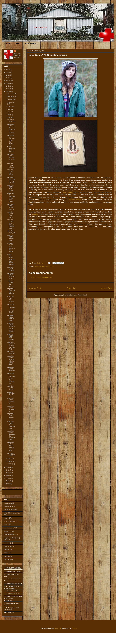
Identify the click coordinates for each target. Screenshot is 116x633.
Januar (10, 464)
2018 (7, 78)
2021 (7, 69)
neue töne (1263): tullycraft (10, 387)
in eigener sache (9, 534)
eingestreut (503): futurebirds (11, 408)
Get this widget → (9, 612)
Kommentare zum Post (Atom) (75, 295)
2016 (7, 83)
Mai (9, 115)
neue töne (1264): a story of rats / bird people (11, 345)
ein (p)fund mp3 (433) (11, 454)
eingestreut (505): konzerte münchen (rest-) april (11, 360)
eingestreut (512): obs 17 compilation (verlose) (11, 128)
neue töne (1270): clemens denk (10, 238)
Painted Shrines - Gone (12, 591)
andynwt (58, 628)
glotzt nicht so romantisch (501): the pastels (11, 140)
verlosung (7, 543)
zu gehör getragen (9, 521)
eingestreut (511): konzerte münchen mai (11, 157)
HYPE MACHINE (13, 568)
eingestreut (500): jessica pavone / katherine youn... (11, 446)
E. (17, 51)
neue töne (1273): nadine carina (10, 188)
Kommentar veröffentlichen (41, 277)
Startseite (71, 288)
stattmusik (35, 214)
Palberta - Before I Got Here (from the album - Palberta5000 (13, 598)
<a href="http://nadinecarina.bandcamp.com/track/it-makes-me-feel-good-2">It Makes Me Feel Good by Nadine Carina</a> (51, 238)
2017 (7, 80)
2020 (7, 72)
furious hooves (75, 200)
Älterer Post (106, 288)
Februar (10, 461)
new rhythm (7, 559)
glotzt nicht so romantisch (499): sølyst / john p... (11, 308)
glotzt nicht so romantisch (12, 513)
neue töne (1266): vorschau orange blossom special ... (11, 327)
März (9, 458)
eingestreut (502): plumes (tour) (10, 416)
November (11, 96)
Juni (9, 112)
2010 (7, 473)
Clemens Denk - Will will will (14, 583)
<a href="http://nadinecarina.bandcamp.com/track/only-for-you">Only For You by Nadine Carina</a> (51, 253)
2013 (7, 91)
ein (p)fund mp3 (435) (11, 231)
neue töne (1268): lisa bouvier (10, 283)
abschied (6, 549)
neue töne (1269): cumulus (10, 268)
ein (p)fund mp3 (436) (11, 120)
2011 (7, 470)
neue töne (50, 266)
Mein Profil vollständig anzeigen (17, 55)
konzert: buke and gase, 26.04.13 (11, 149)
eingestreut (7, 506)
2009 (7, 475)
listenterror (7, 531)
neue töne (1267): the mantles (10, 299)
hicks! (5, 524)
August (10, 106)
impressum (30, 43)
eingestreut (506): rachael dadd (10, 318)
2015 (7, 86)
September (11, 102)
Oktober (10, 99)
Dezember (11, 94)
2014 (7, 89)
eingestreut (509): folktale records (10, 206)
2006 (7, 484)
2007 (7, 481)
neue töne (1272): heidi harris (10, 214)
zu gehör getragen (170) (11, 393)
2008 (7, 478)
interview (6, 553)
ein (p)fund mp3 (9, 509)
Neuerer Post (34, 288)
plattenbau (7, 556)
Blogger (75, 628)
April (9, 117)
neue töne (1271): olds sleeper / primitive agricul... (10, 224)
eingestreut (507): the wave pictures (11, 291)
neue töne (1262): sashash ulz (10, 400)
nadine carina (40, 266)
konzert (6, 518)
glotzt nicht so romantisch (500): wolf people (11, 197)
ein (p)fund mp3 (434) (11, 352)
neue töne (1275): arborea (10, 165)
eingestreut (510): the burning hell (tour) (11, 180)
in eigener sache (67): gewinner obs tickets (11, 247)
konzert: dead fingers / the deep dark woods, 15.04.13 (11, 259)
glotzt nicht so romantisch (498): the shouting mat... (11, 378)
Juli (9, 109)
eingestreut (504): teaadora (11, 368)
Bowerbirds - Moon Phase (13, 571)
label (17, 43)
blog (8, 43)
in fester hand (8, 546)
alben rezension (9, 528)
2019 (7, 75)
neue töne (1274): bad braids (10, 172)
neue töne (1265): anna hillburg (10, 336)
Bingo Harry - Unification (13, 593)
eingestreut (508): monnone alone (11, 275)
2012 (7, 467)
